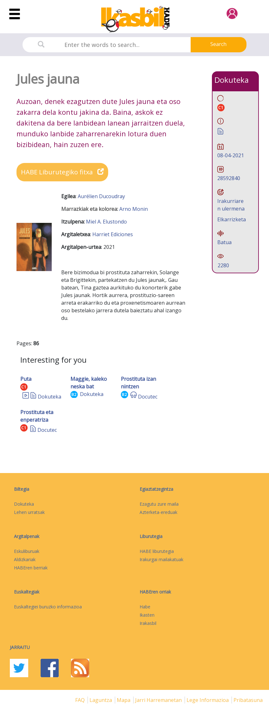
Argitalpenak (26, 536)
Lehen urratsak (29, 512)
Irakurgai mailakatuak (161, 559)
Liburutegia (151, 536)
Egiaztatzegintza (156, 489)
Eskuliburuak (26, 551)
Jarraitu (20, 647)
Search (218, 44)
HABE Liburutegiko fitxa (62, 172)
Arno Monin (133, 208)
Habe (145, 607)
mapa (124, 700)
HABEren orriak (155, 592)
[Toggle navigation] (14, 14)
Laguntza (101, 700)
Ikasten (147, 615)
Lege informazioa (208, 700)
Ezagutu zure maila (159, 504)
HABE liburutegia (157, 551)
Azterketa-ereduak (158, 512)
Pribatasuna (248, 700)
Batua (224, 242)
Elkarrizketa (231, 219)
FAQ (80, 700)
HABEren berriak (31, 568)
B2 (74, 394)
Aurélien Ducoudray (101, 196)
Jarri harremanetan (159, 700)
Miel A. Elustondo (106, 221)
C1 (24, 387)
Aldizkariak (25, 559)
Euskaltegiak (26, 592)
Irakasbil (148, 623)
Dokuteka (49, 396)
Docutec (147, 396)
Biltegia (21, 489)
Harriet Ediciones (112, 234)
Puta (25, 378)
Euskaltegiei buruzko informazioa (48, 607)
